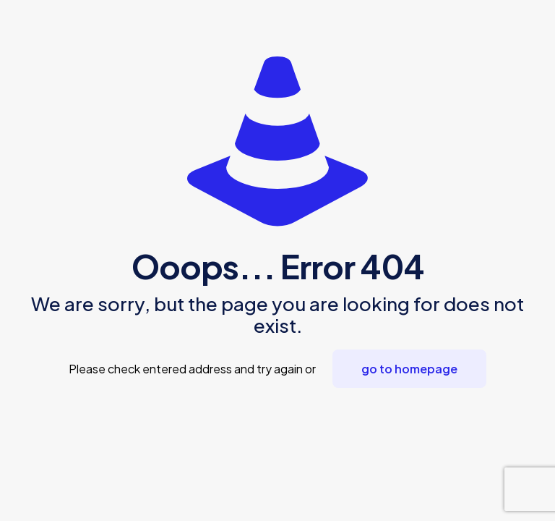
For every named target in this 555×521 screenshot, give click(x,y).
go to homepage (409, 368)
